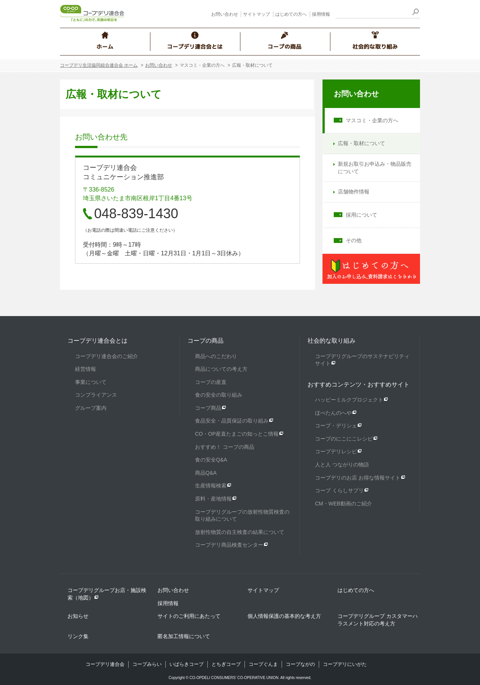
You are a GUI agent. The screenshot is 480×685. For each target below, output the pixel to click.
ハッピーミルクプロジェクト (349, 400)
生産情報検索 (210, 486)
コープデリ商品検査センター (229, 545)
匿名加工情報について (184, 636)
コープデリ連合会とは (98, 340)
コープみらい (147, 664)
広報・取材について (361, 143)
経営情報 (85, 369)
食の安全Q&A (211, 460)
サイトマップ (256, 14)
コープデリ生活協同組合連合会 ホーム (99, 65)
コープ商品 (208, 408)
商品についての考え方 (221, 369)
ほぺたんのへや (333, 413)
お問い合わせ (224, 14)
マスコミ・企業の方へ (372, 120)
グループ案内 (90, 408)
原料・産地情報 (213, 499)
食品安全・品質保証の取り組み (231, 421)
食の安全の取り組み (218, 395)
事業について (90, 382)
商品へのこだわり (216, 356)
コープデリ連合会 (105, 664)
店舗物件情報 (353, 192)
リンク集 (78, 636)
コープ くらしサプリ (339, 490)
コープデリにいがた (345, 664)
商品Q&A (206, 473)
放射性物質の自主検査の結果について (239, 532)
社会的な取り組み (332, 340)
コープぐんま (263, 664)
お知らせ (78, 616)
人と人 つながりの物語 (342, 465)
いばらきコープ (187, 664)
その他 (354, 240)
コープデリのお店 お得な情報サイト (357, 478)
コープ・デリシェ (336, 426)
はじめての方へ (291, 14)
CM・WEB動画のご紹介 (343, 504)
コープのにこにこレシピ (344, 439)
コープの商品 (206, 340)
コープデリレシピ (336, 451)
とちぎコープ (226, 664)
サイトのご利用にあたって (189, 616)
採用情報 (321, 14)
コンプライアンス (96, 395)
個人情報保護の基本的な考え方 (284, 616)
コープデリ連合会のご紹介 (106, 356)
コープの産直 (210, 382)
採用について (361, 215)
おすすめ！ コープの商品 (224, 447)
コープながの (300, 664)
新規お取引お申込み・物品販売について (374, 167)
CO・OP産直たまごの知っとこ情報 (237, 434)
